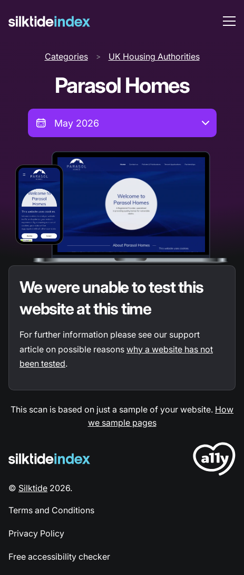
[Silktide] (49, 21)
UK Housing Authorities (154, 56)
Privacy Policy (36, 533)
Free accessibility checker (59, 556)
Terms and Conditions (51, 510)
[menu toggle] (229, 21)
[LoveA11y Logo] (214, 461)
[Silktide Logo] (49, 458)
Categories (66, 56)
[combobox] (122, 123)
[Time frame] (122, 123)
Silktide (32, 488)
